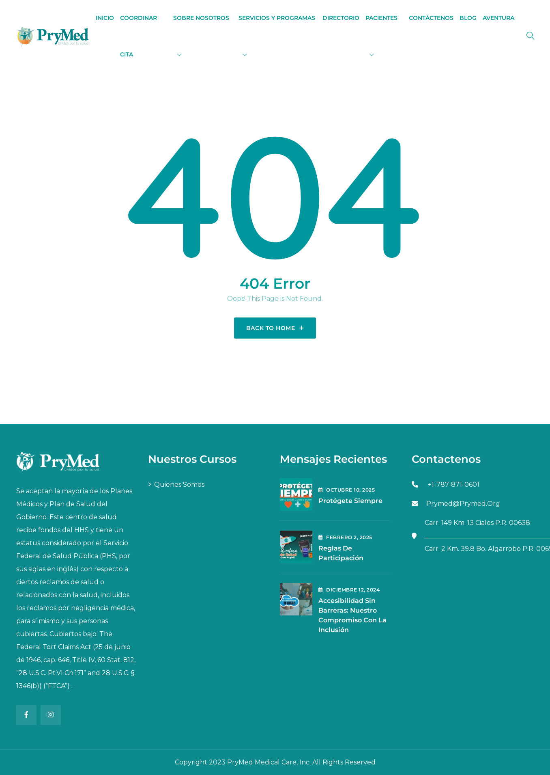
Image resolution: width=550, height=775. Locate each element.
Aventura (498, 18)
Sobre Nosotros (201, 18)
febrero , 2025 (345, 537)
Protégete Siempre (350, 501)
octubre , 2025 (346, 490)
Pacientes (381, 18)
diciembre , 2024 (349, 590)
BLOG (468, 18)
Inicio (105, 18)
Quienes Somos (179, 484)
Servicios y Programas (276, 18)
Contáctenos (431, 18)
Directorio (340, 18)
